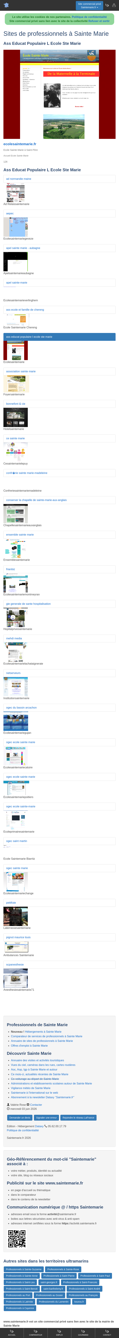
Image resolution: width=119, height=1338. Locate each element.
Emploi (59, 1332)
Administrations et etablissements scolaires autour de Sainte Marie (51, 1083)
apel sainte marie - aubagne (23, 248)
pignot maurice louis (18, 937)
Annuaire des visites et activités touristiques (37, 1060)
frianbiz (10, 569)
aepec (10, 213)
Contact (107, 1332)
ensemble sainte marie (20, 534)
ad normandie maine (18, 178)
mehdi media (14, 638)
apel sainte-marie (16, 282)
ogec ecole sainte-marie (20, 806)
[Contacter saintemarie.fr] (113, 5)
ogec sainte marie (17, 868)
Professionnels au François (83, 1295)
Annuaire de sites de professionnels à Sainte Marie (42, 1040)
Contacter (36, 1104)
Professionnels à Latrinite (19, 1301)
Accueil (11, 1332)
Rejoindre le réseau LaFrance (78, 1117)
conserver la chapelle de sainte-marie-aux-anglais (36, 500)
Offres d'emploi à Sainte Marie (29, 1045)
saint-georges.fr (49, 1282)
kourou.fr (79, 1301)
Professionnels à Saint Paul (95, 1275)
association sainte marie (21, 371)
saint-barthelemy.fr (53, 1288)
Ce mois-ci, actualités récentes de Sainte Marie (39, 1074)
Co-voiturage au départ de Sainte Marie (35, 1078)
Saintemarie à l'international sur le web (34, 1092)
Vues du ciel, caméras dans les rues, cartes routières (43, 1064)
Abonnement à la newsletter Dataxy (42, 1097)
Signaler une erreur (46, 1117)
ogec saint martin (16, 841)
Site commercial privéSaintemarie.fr (89, 6)
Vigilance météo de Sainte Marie (30, 1088)
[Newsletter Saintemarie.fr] (107, 5)
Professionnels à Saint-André (84, 1288)
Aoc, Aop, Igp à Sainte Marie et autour (34, 1069)
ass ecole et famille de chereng (25, 309)
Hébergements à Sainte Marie (43, 1031)
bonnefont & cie (15, 403)
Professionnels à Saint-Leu (20, 1282)
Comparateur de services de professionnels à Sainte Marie (46, 1036)
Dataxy (39, 1126)
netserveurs (13, 673)
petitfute (11, 902)
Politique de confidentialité (89, 17)
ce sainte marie (15, 438)
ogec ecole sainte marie (20, 742)
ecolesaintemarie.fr (19, 144)
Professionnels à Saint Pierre (59, 1275)
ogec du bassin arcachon (21, 707)
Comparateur (35, 1332)
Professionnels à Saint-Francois (80, 1282)
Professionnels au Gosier (49, 1295)
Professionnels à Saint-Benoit (22, 1288)
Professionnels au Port (18, 1295)
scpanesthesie (15, 964)
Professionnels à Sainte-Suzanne (23, 1269)
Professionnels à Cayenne (20, 1308)
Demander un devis (19, 1117)
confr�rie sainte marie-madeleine (26, 473)
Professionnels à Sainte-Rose (63, 1269)
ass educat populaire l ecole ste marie (29, 336)
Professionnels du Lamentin (54, 1301)
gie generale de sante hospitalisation (28, 603)
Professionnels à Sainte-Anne (22, 1275)
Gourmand (83, 1332)
